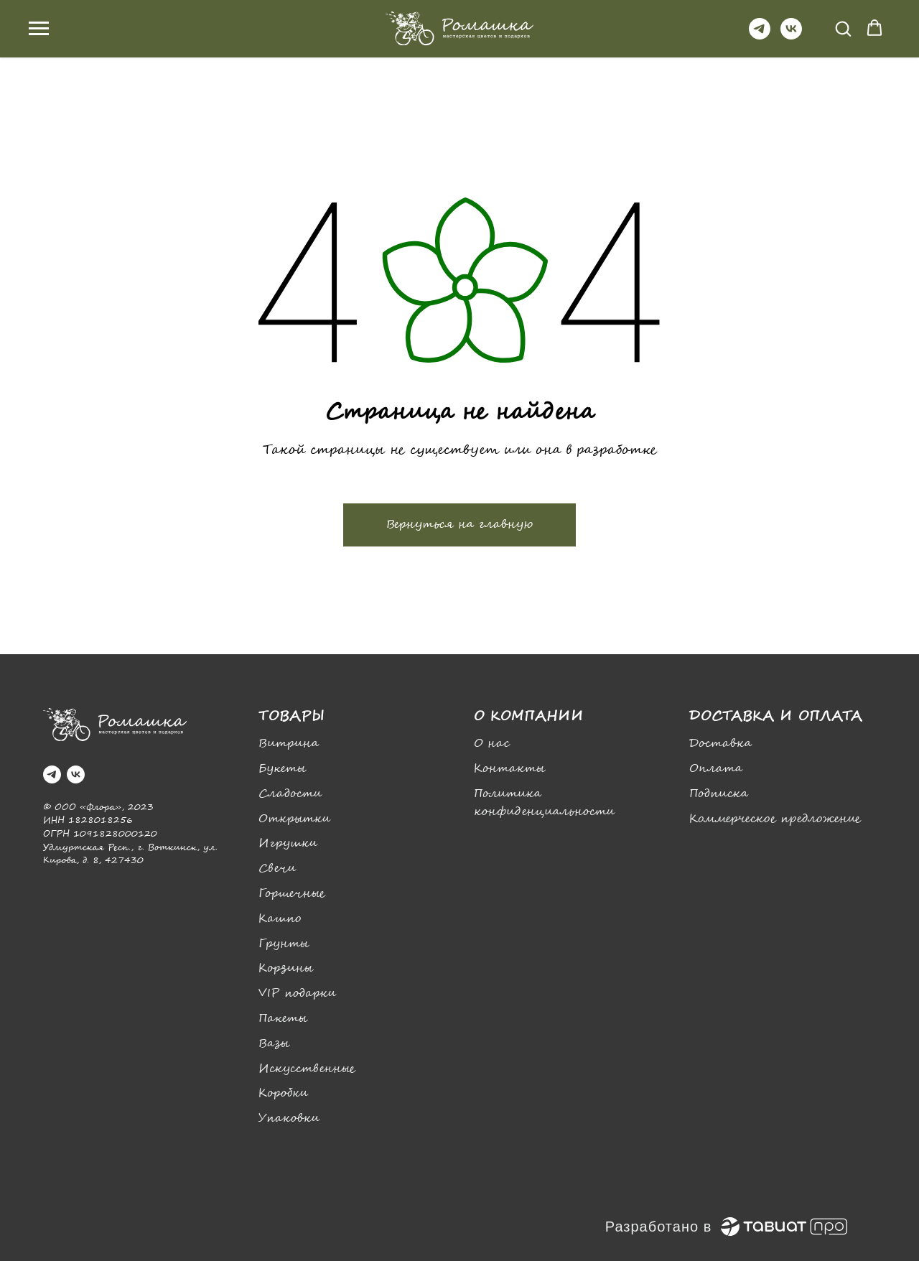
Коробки (283, 1093)
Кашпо (279, 919)
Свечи (277, 869)
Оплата (715, 769)
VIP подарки (297, 993)
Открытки (294, 819)
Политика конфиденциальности (544, 803)
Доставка (720, 744)
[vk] (791, 35)
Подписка (718, 794)
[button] (843, 28)
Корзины (285, 968)
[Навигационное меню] (39, 29)
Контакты (509, 769)
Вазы (273, 1044)
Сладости (290, 794)
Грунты (283, 944)
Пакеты (282, 1019)
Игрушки (287, 843)
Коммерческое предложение (775, 819)
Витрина (288, 744)
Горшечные (291, 894)
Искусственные (306, 1069)
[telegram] (759, 35)
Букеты (282, 769)
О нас (492, 744)
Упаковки (288, 1118)
